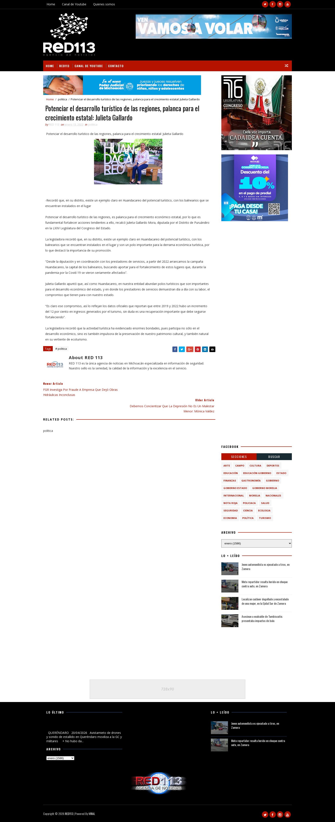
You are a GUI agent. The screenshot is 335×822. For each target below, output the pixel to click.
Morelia (253, 495)
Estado (280, 473)
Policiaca (247, 503)
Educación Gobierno (256, 473)
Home (52, 4)
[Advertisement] (255, 252)
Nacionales (272, 495)
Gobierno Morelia (263, 488)
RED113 (66, 65)
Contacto (117, 65)
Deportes (271, 465)
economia (228, 518)
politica (64, 99)
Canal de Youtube (75, 4)
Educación (229, 473)
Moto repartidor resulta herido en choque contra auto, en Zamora (263, 583)
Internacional (232, 495)
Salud (264, 503)
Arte (225, 465)
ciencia (246, 510)
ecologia (263, 510)
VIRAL (93, 813)
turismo (263, 518)
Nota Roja (229, 503)
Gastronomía (249, 480)
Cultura (254, 465)
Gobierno (271, 480)
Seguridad (229, 510)
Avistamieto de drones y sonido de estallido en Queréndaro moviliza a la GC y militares (79, 725)
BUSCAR (273, 456)
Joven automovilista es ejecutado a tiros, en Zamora (264, 566)
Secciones (237, 456)
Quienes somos (105, 4)
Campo (238, 465)
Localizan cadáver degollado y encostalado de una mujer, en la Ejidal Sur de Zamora (263, 601)
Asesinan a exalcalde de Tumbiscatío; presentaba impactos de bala (260, 618)
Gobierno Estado (233, 488)
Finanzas (228, 480)
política (246, 518)
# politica (62, 349)
